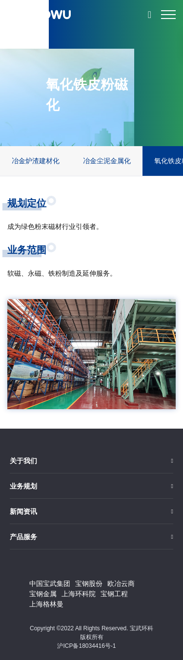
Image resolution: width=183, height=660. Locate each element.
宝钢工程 (114, 594)
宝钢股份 (88, 583)
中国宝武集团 (49, 583)
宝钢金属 (43, 594)
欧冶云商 (121, 583)
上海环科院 (78, 594)
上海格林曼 (46, 604)
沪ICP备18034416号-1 (86, 645)
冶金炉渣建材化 (36, 161)
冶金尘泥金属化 (107, 161)
